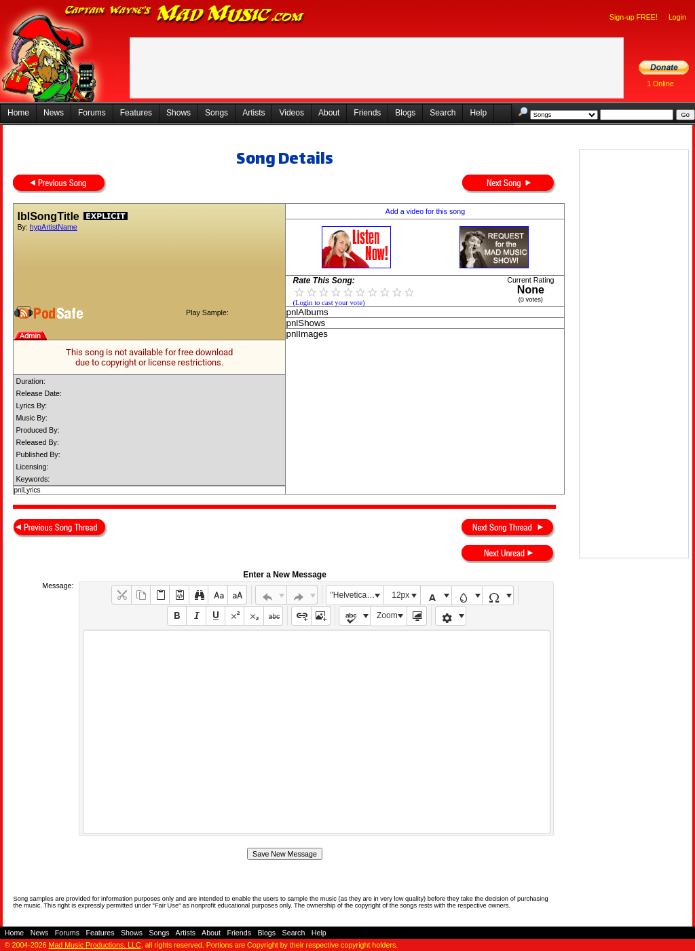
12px (400, 595)
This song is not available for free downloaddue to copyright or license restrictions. (149, 357)
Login (677, 17)
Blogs (405, 113)
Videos (291, 113)
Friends (367, 113)
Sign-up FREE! (633, 17)
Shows (178, 113)
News (53, 113)
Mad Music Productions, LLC (95, 945)
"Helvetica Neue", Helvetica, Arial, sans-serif (357, 595)
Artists (253, 113)
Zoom (387, 615)
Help (478, 113)
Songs (216, 113)
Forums (92, 113)
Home (18, 113)
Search (442, 113)
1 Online (660, 83)
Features (136, 113)
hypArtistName (53, 227)
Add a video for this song (425, 211)
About (328, 113)
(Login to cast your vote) (328, 302)
